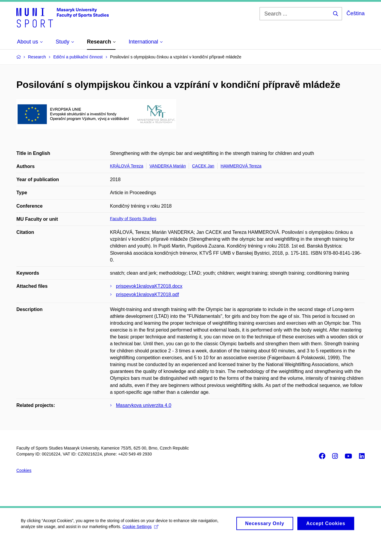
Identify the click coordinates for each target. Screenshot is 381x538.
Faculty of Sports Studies (133, 218)
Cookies (24, 470)
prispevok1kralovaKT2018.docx (149, 286)
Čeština (355, 13)
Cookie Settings (140, 528)
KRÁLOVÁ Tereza (126, 166)
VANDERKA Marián (167, 166)
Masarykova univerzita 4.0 (143, 405)
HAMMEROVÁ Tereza (241, 166)
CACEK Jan (203, 166)
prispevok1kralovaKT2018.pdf (147, 294)
